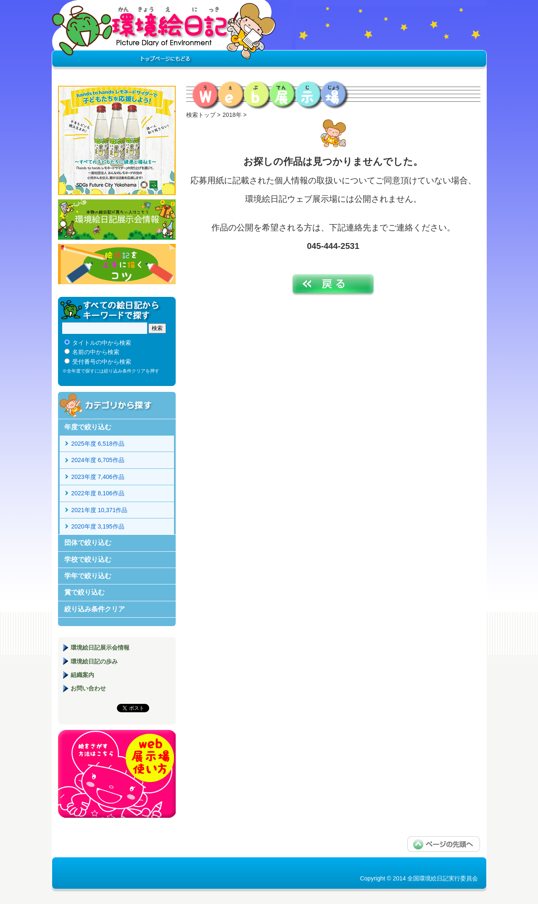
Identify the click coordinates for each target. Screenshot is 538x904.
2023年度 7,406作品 (97, 476)
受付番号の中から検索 (101, 361)
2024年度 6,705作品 (97, 460)
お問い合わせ (88, 688)
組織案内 (82, 674)
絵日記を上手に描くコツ (117, 264)
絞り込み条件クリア (94, 609)
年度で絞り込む (87, 427)
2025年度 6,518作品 (97, 443)
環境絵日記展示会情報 (117, 219)
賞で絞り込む (84, 592)
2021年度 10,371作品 (99, 510)
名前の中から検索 (95, 352)
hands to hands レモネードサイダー (117, 140)
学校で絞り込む (87, 559)
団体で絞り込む (87, 542)
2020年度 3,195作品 (97, 526)
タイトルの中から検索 (101, 342)
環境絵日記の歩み (94, 661)
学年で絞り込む (87, 575)
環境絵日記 (164, 35)
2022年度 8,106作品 (97, 493)
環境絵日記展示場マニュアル (117, 774)
